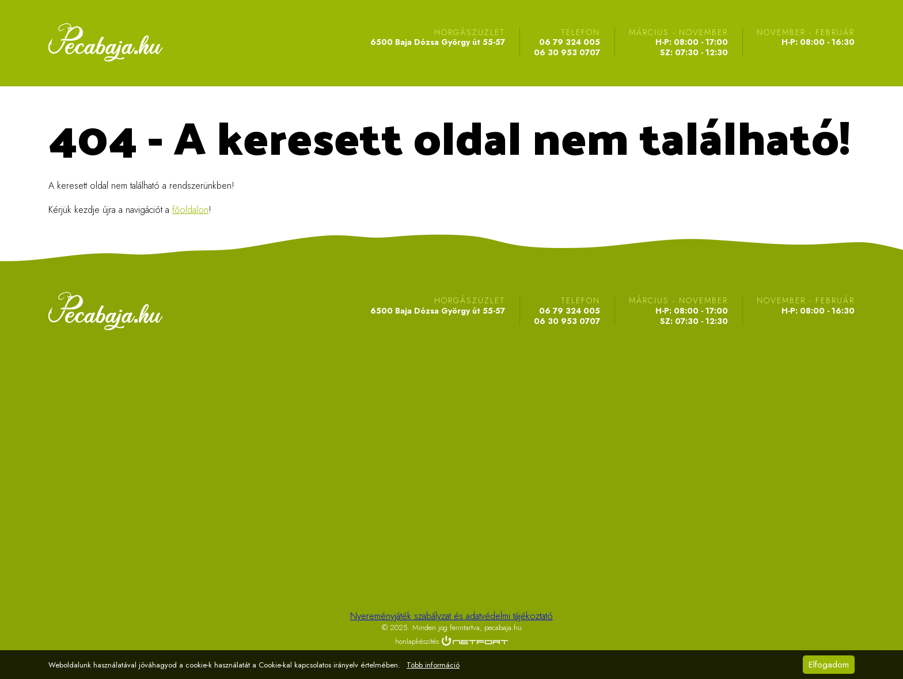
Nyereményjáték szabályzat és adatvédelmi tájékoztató (451, 616)
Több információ (433, 665)
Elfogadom (829, 664)
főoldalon (190, 209)
